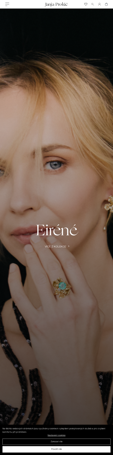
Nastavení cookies (56, 436)
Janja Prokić (56, 4)
